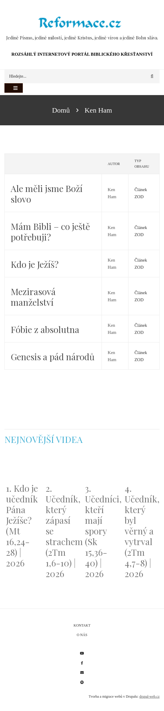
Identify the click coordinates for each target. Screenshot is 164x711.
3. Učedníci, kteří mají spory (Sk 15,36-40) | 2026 (102, 531)
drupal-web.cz (149, 696)
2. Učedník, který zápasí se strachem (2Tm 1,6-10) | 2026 (62, 531)
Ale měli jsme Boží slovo (47, 193)
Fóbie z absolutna (45, 329)
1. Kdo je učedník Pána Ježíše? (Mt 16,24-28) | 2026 (22, 525)
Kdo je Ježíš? (35, 264)
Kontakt (81, 625)
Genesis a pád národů (52, 356)
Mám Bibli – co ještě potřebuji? (50, 231)
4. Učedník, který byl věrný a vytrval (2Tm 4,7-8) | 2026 (141, 531)
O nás (82, 635)
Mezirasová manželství (33, 297)
